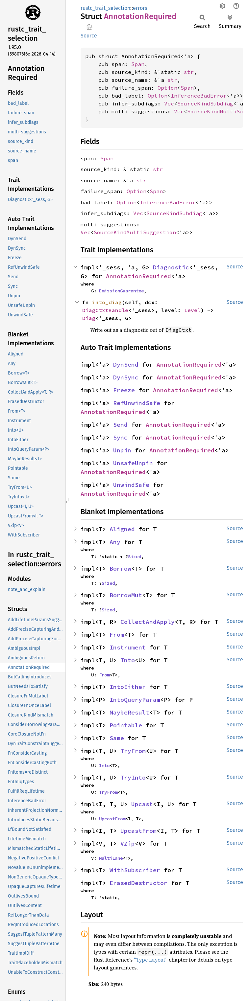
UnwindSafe (131, 485)
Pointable (126, 725)
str (189, 72)
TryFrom (133, 751)
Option (167, 87)
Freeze (124, 390)
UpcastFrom (112, 819)
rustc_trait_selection (105, 8)
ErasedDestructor (138, 883)
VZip (127, 843)
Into (127, 660)
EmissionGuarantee (121, 291)
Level (192, 310)
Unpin (122, 450)
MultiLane (111, 858)
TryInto (133, 777)
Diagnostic (171, 267)
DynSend (125, 364)
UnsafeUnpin (133, 463)
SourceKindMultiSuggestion (135, 232)
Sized (134, 556)
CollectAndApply (147, 622)
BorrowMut (126, 595)
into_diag (107, 302)
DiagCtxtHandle (105, 310)
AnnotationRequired (138, 276)
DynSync (125, 377)
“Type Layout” (150, 959)
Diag (88, 318)
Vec (169, 103)
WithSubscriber (135, 870)
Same (117, 738)
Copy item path (89, 27)
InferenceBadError (199, 95)
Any (115, 542)
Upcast (142, 804)
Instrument (128, 647)
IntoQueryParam (135, 699)
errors (140, 8)
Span (137, 64)
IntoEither (128, 687)
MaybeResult (129, 712)
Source (89, 36)
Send (120, 424)
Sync (120, 437)
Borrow (120, 568)
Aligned (122, 529)
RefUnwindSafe (136, 403)
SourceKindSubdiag (205, 103)
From (117, 634)
